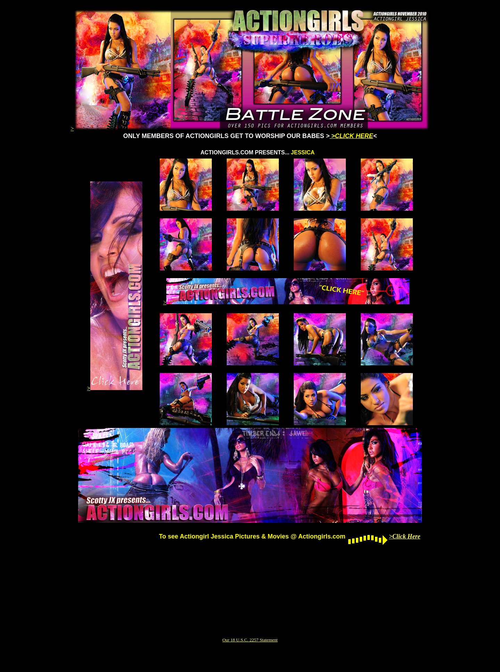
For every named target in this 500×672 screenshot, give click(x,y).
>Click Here (404, 536)
